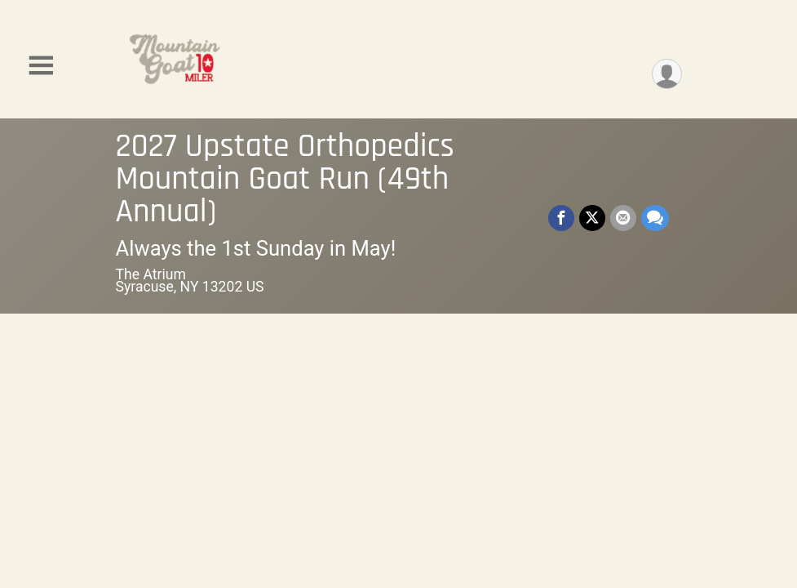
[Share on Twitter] (592, 218)
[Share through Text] (655, 218)
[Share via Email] (623, 218)
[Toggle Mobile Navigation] (40, 65)
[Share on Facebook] (561, 218)
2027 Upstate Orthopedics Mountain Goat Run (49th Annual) (285, 179)
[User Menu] (667, 74)
